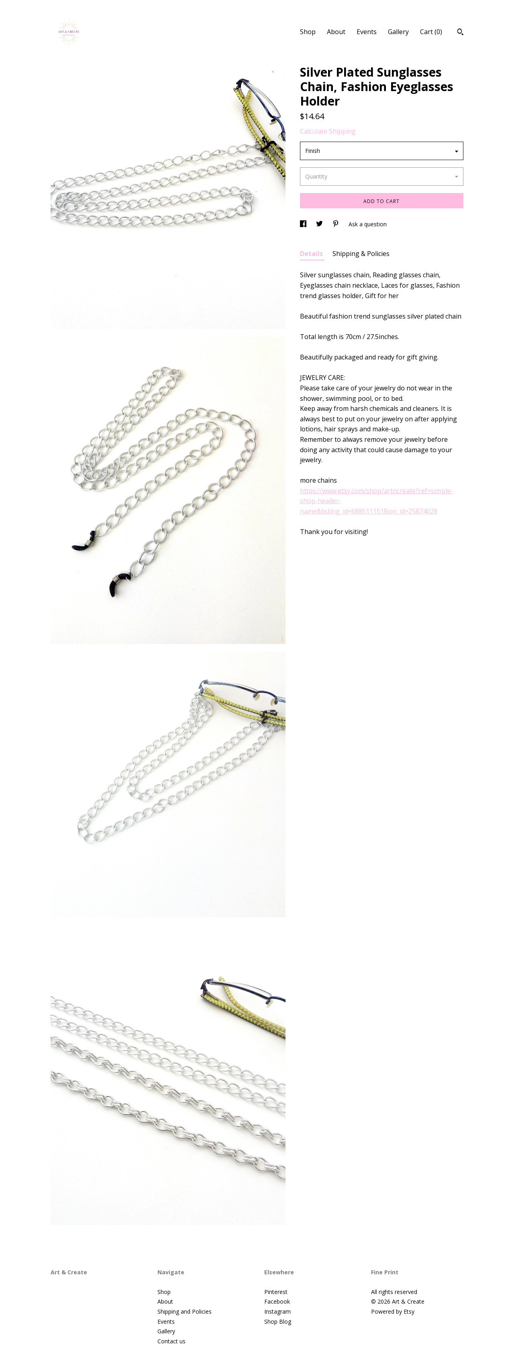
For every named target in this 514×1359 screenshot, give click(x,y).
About (336, 31)
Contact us (171, 1341)
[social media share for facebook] (304, 224)
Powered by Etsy (392, 1311)
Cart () (431, 31)
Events (367, 31)
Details (312, 253)
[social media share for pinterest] (336, 224)
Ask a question (368, 224)
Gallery (398, 31)
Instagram (277, 1311)
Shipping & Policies (361, 253)
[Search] (460, 32)
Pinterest (276, 1292)
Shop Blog (277, 1321)
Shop (308, 31)
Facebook (277, 1301)
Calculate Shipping (328, 131)
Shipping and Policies (184, 1311)
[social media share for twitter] (320, 224)
